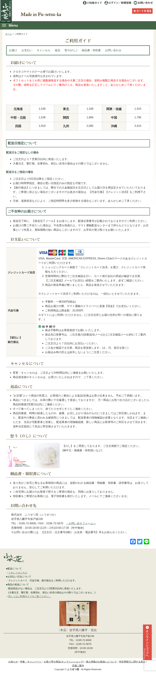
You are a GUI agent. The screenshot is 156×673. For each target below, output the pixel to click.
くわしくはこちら (17, 572)
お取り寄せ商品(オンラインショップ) (63, 661)
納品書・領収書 (91, 50)
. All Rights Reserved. (84, 669)
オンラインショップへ (147, 649)
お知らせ (13, 661)
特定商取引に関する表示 (132, 661)
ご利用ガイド (92, 3)
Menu (10, 25)
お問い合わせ (143, 3)
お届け (13, 50)
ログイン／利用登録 (118, 3)
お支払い (27, 50)
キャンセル (43, 50)
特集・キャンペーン (31, 661)
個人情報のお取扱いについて (101, 661)
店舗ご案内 (78, 665)
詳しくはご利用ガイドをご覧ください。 (29, 596)
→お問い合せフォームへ (81, 523)
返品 (57, 50)
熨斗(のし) (71, 50)
